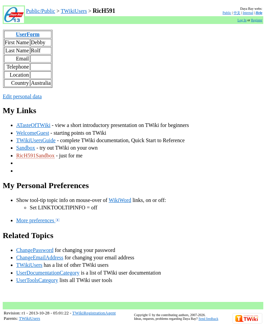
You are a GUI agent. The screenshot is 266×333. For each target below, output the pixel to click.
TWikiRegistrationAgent (94, 312)
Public (226, 13)
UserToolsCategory (37, 280)
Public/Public (40, 11)
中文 (237, 13)
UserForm (27, 34)
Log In (241, 20)
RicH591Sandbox (35, 155)
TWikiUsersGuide (36, 140)
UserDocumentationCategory (48, 273)
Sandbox (25, 148)
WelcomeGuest (32, 133)
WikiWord (120, 200)
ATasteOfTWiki (33, 125)
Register (256, 20)
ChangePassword (34, 250)
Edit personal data (22, 96)
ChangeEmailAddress (39, 257)
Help (259, 13)
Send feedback (208, 319)
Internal (248, 13)
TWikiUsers (74, 11)
